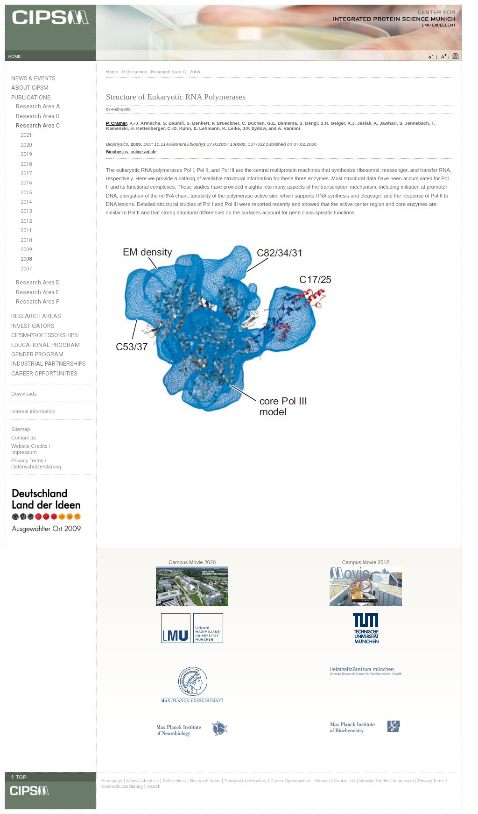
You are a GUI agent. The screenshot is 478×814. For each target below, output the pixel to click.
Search (154, 786)
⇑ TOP (18, 777)
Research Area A (38, 106)
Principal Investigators (245, 781)
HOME (14, 56)
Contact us (23, 437)
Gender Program (37, 354)
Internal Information (33, 411)
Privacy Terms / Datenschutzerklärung (36, 463)
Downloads (23, 393)
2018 (26, 164)
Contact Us (344, 781)
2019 (26, 154)
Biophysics (117, 151)
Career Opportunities (44, 373)
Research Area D (38, 282)
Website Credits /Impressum (30, 449)
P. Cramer (116, 123)
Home (112, 71)
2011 (26, 230)
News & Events (33, 78)
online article (143, 151)
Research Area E (37, 292)
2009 (26, 250)
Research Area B (38, 116)
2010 (26, 240)
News (132, 781)
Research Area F (37, 301)
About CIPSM (30, 87)
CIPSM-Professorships (44, 335)
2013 (26, 211)
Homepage (111, 781)
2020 (26, 145)
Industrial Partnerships (48, 363)
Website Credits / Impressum (386, 781)
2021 (26, 135)
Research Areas (36, 315)
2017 (26, 173)
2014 (26, 202)
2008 (26, 259)
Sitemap (20, 429)
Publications (30, 97)
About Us (150, 781)
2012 (26, 221)
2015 (26, 193)
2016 (26, 183)
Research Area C (38, 125)
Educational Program (45, 344)
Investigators (32, 325)
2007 (26, 269)
